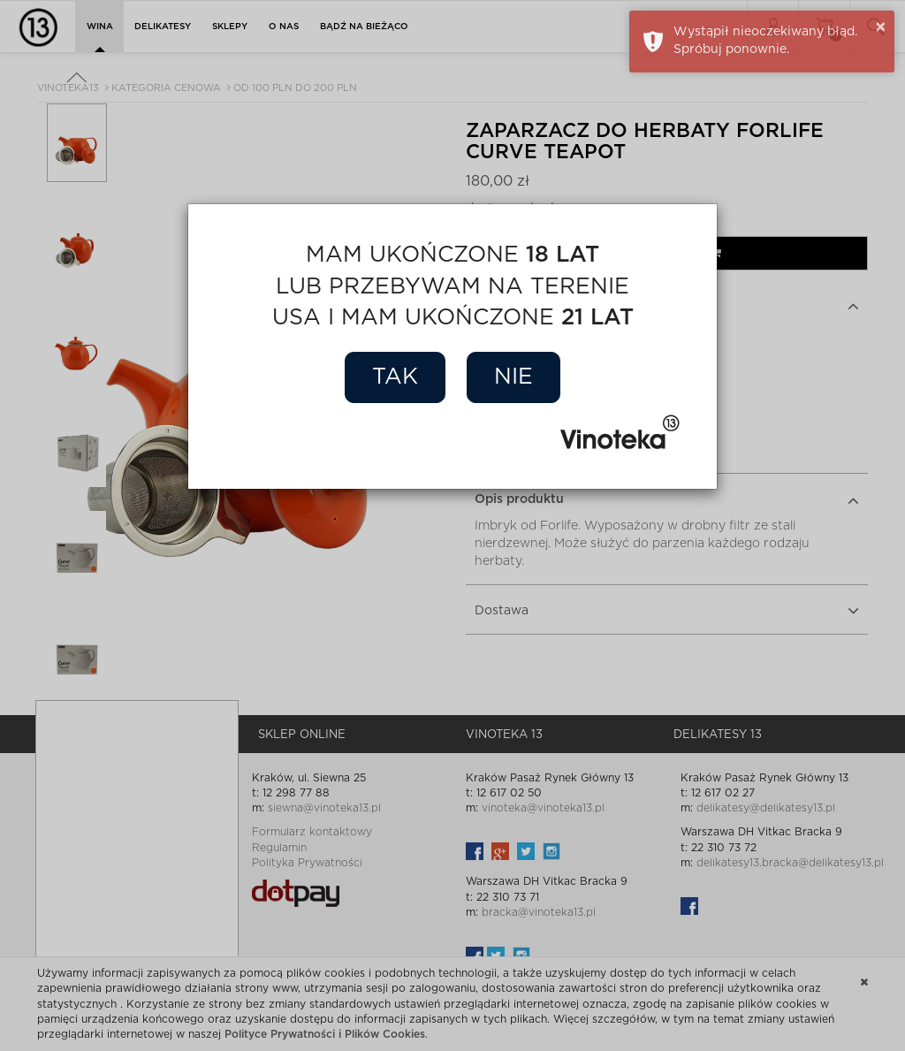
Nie (513, 377)
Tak (395, 377)
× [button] (880, 27)
